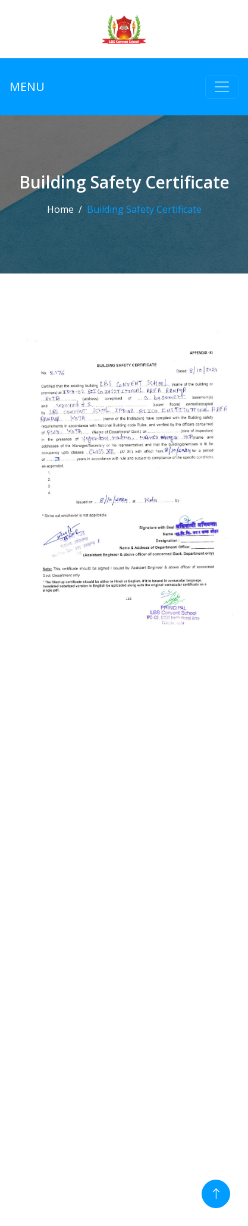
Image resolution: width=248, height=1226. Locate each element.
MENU (27, 86)
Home (60, 209)
